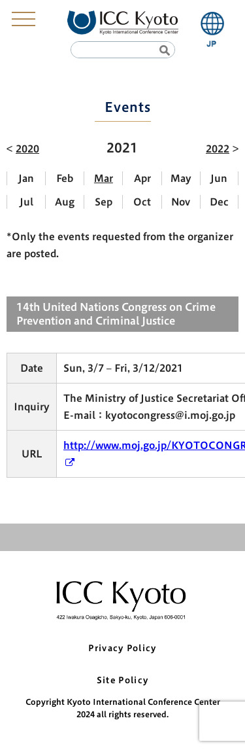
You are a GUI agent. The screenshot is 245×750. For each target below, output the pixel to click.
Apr (142, 178)
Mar (103, 178)
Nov (180, 202)
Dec (219, 202)
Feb (64, 178)
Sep (103, 202)
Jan (26, 178)
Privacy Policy (122, 648)
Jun (218, 178)
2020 (27, 149)
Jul (26, 202)
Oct (142, 202)
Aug (64, 202)
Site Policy (122, 680)
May (181, 178)
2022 (217, 149)
